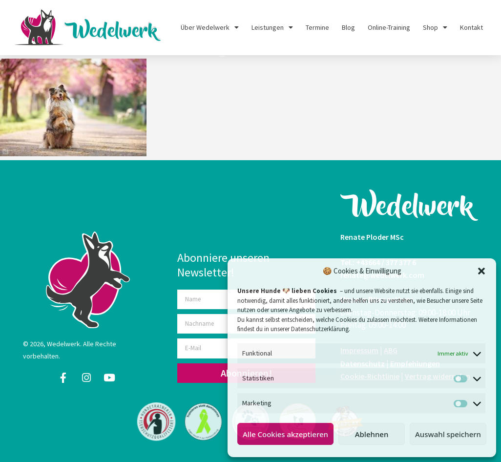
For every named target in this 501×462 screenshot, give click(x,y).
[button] (481, 271)
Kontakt (471, 27)
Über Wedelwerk (210, 27)
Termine (317, 27)
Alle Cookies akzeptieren (285, 434)
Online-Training (389, 27)
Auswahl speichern (448, 434)
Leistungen (272, 27)
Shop (435, 27)
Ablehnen (372, 434)
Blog (348, 27)
